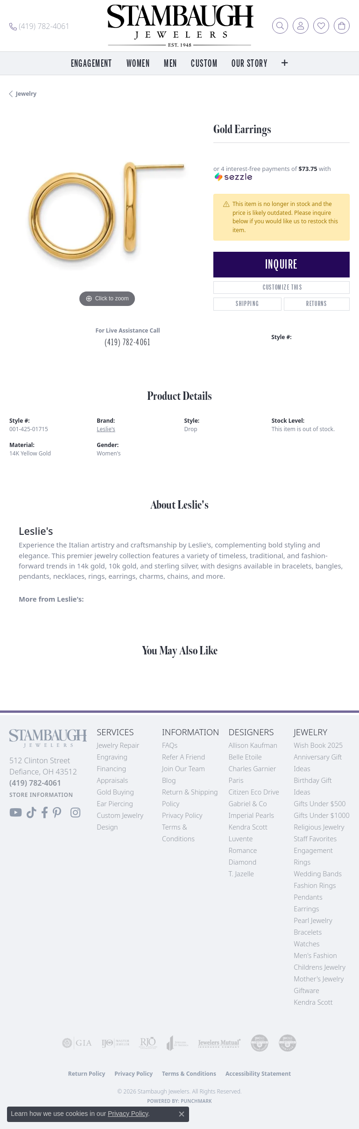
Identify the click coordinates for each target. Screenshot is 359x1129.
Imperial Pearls (251, 815)
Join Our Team (183, 768)
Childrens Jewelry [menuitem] (319, 967)
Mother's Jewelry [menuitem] (319, 978)
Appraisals (112, 780)
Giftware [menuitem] (306, 990)
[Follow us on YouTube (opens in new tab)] (15, 812)
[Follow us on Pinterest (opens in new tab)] (57, 812)
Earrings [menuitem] (306, 908)
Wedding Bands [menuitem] (318, 873)
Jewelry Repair (118, 745)
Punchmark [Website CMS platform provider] (196, 1101)
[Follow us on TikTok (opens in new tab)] (31, 812)
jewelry (26, 94)
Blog (169, 780)
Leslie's (106, 429)
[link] (39, 26)
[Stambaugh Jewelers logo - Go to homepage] (179, 26)
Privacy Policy (182, 815)
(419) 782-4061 (127, 342)
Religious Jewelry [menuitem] (319, 827)
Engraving (112, 757)
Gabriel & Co (247, 803)
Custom (204, 64)
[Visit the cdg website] (259, 1043)
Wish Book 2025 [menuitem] (318, 745)
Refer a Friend (183, 757)
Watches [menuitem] (306, 943)
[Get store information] (41, 795)
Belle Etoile (244, 757)
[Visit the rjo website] (148, 1043)
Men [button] (170, 64)
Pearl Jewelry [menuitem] (313, 920)
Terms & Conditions (189, 1074)
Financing (111, 768)
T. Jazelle (241, 873)
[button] (280, 26)
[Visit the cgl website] (287, 1043)
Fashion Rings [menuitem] (315, 885)
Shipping (247, 303)
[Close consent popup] (181, 1114)
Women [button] (138, 64)
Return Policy (87, 1074)
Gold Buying (115, 792)
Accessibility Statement (258, 1074)
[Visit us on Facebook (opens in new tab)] (44, 812)
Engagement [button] (92, 64)
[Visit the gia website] (77, 1043)
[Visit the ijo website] (115, 1043)
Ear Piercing (115, 803)
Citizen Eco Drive (253, 792)
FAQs (169, 745)
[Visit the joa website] (178, 1043)
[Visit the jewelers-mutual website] (219, 1043)
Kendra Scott (247, 827)
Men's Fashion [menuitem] (315, 955)
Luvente (240, 838)
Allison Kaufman (252, 745)
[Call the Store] (35, 783)
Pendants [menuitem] (308, 897)
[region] (106, 212)
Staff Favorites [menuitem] (315, 838)
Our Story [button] (249, 64)
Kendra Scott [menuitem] (313, 1002)
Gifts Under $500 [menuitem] (319, 803)
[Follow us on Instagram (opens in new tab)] (75, 812)
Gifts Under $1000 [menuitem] (322, 815)
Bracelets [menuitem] (308, 932)
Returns (316, 303)
